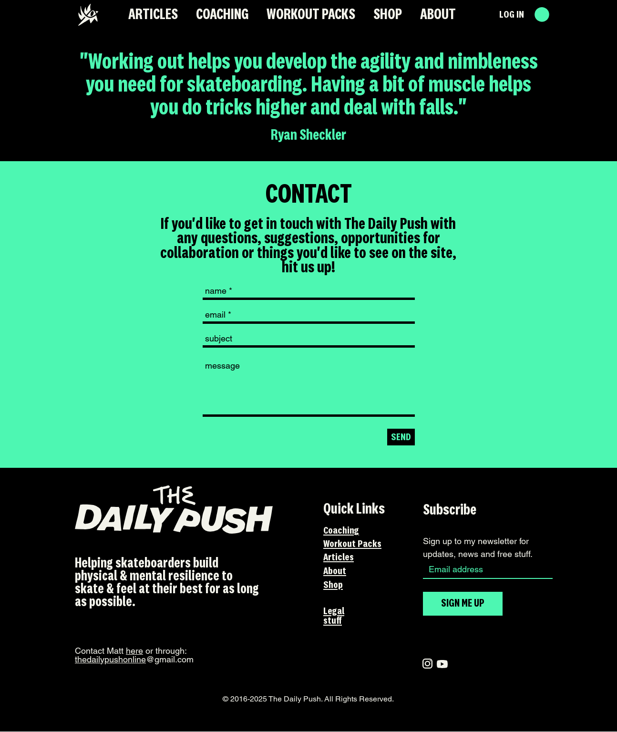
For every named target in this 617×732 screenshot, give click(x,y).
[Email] (485, 569)
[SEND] (401, 437)
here (134, 651)
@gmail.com (134, 659)
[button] (542, 14)
